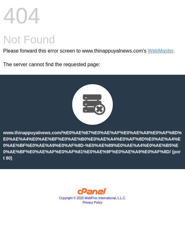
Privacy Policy (92, 202)
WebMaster (161, 51)
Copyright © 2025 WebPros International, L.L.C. (92, 198)
